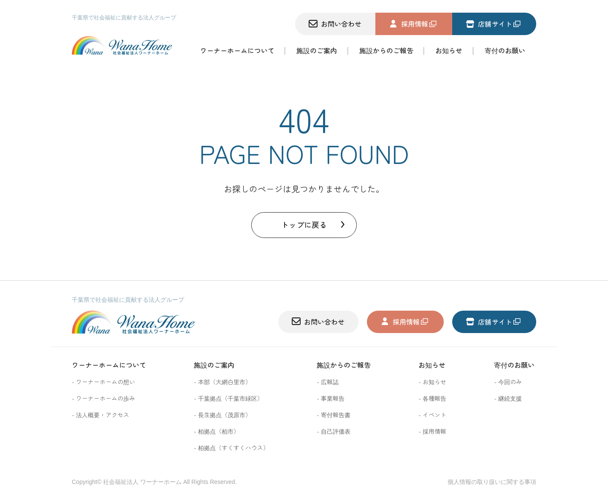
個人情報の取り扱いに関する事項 (492, 481)
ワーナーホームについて (237, 51)
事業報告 (333, 398)
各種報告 (434, 398)
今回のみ (510, 381)
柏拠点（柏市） (218, 431)
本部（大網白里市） (224, 381)
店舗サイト (489, 24)
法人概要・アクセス (102, 414)
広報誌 (330, 381)
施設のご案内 (316, 51)
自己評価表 (335, 431)
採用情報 (409, 24)
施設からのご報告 (386, 51)
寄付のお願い (514, 365)
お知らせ (448, 51)
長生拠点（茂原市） (224, 414)
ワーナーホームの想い (105, 381)
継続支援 (510, 398)
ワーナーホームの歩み (105, 398)
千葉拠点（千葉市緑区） (230, 398)
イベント (434, 414)
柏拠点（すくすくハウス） (233, 447)
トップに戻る (304, 224)
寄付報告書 (335, 414)
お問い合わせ (335, 24)
